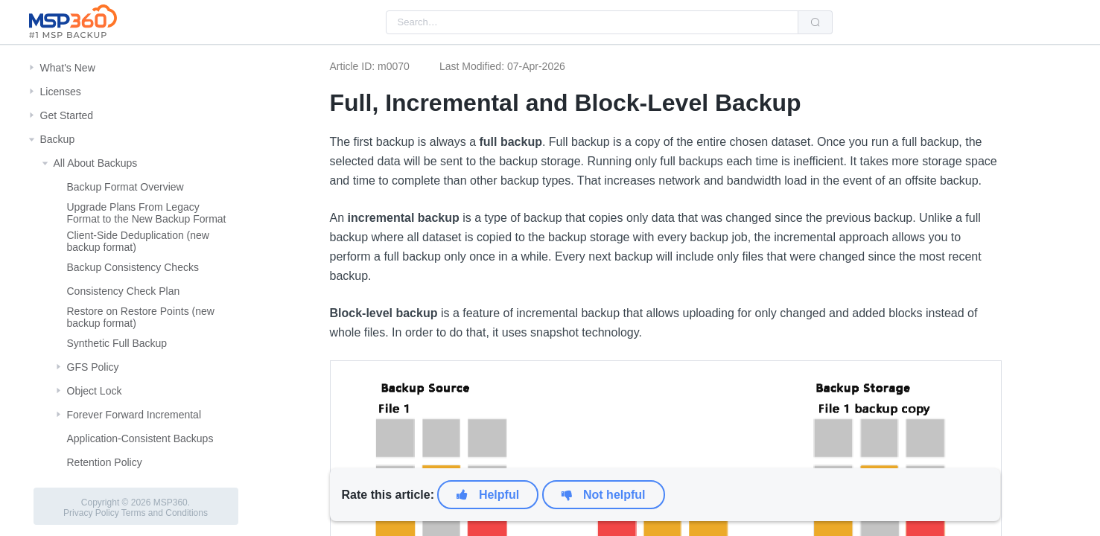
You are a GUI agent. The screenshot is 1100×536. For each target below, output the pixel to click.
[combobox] (592, 22)
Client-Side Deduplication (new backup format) (138, 241)
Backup (57, 139)
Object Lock (94, 391)
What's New (67, 68)
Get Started (67, 115)
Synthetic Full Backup (117, 343)
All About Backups (96, 163)
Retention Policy (104, 462)
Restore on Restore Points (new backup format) (140, 317)
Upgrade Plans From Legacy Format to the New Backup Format (146, 213)
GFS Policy (93, 367)
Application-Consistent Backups (140, 438)
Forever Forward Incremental (134, 415)
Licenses (60, 92)
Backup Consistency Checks (133, 267)
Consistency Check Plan (123, 291)
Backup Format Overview (125, 187)
